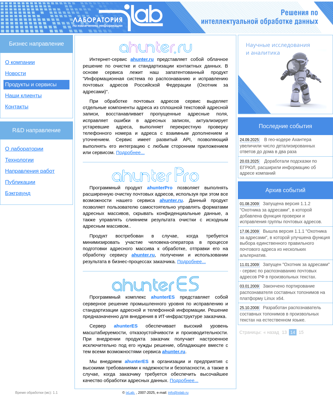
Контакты (16, 107)
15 (301, 332)
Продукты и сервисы (30, 84)
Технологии (19, 160)
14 (292, 332)
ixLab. (130, 392)
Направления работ (30, 171)
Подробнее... (130, 152)
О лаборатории (24, 149)
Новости (15, 73)
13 (284, 332)
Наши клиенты (23, 96)
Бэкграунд (17, 193)
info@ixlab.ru (178, 392)
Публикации (20, 182)
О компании (20, 62)
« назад (271, 332)
